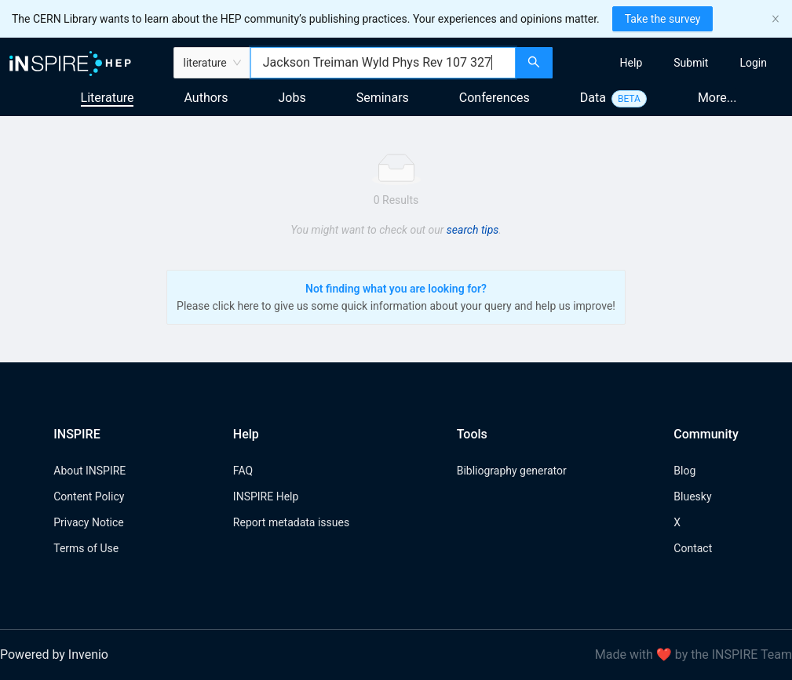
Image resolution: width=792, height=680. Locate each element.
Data (593, 97)
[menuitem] (631, 63)
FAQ (243, 470)
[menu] (674, 63)
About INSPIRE (89, 470)
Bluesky (692, 496)
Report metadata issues (291, 522)
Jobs (292, 97)
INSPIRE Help (265, 496)
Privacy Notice (88, 522)
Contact (692, 548)
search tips (472, 230)
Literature (107, 97)
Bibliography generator (512, 470)
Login (753, 62)
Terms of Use (86, 548)
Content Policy (88, 496)
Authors (206, 97)
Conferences (494, 97)
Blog (684, 470)
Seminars (382, 97)
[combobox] (383, 62)
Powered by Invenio (54, 654)
